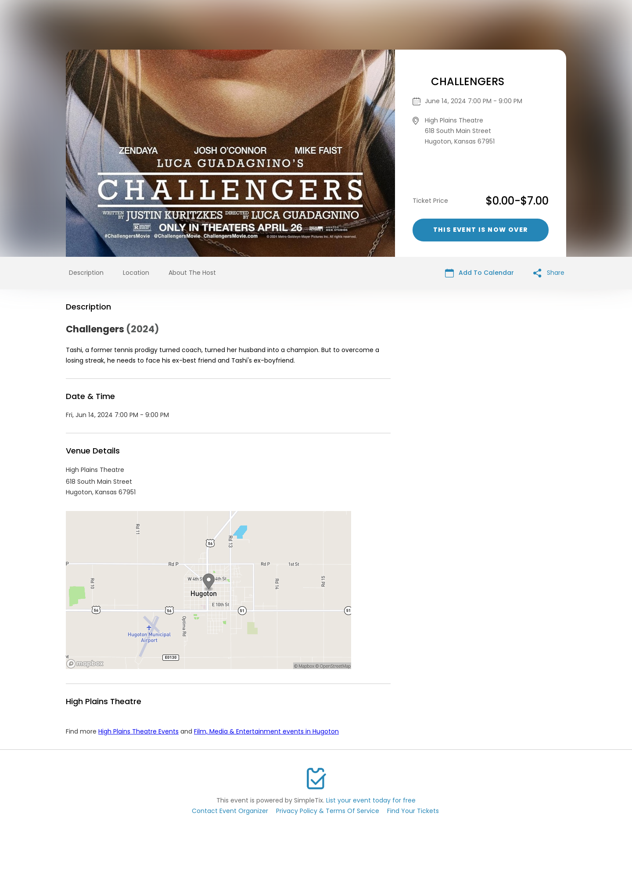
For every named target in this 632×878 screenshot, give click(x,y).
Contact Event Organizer (230, 810)
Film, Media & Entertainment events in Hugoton (266, 731)
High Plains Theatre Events (138, 731)
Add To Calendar (479, 272)
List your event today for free (371, 800)
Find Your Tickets (413, 810)
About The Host (192, 272)
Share (548, 272)
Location (136, 272)
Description (86, 272)
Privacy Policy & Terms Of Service (327, 810)
